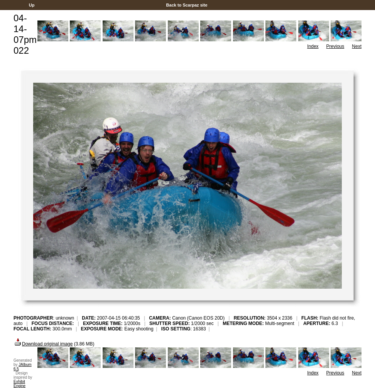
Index (312, 46)
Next (356, 46)
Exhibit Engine (19, 383)
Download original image (43, 344)
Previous (335, 46)
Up (32, 5)
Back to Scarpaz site (186, 5)
